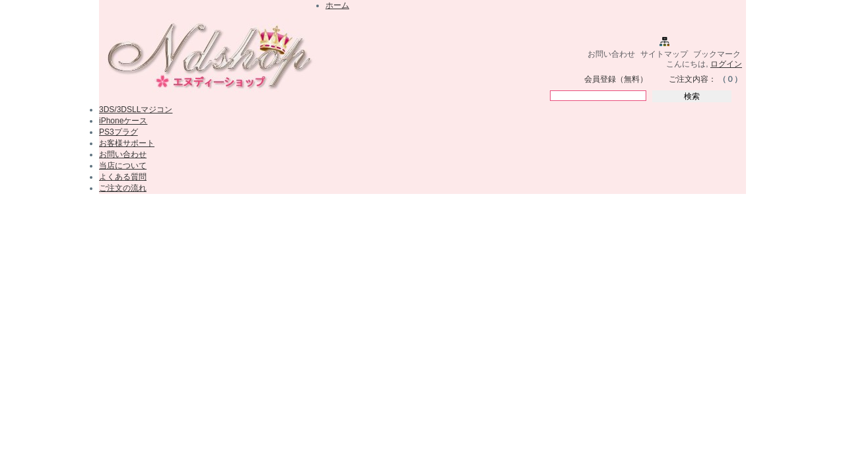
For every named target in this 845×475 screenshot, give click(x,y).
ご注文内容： (692, 79)
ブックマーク (717, 54)
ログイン (726, 64)
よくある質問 (123, 176)
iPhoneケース (123, 120)
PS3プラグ (118, 132)
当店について (123, 165)
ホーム (337, 5)
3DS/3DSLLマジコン (135, 109)
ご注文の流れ (123, 188)
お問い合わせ (611, 54)
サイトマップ (664, 54)
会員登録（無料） (616, 79)
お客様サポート (126, 143)
